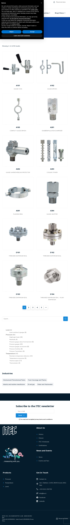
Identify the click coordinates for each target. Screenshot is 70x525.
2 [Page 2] (28, 307)
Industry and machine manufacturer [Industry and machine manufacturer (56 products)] (14, 384)
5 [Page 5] (41, 307)
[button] (41, 488)
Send (21, 415)
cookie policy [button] (34, 495)
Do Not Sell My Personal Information (20, 504)
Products (33, 13)
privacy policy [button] (16, 509)
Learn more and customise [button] (22, 521)
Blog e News (60, 13)
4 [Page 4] (37, 307)
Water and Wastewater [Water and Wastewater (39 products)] (45, 384)
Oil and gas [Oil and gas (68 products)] (31, 384)
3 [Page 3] (32, 307)
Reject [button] (11, 517)
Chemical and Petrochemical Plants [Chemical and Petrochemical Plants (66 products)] (14, 380)
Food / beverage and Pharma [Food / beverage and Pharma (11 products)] (37, 380)
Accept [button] (32, 517)
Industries (46, 13)
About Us (20, 13)
